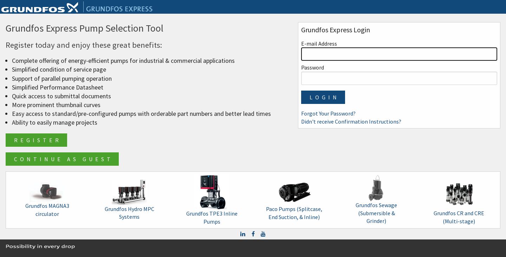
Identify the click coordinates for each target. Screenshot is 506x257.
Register (37, 140)
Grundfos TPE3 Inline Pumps (212, 199)
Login (324, 97)
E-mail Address (399, 50)
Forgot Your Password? (328, 113)
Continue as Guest (63, 159)
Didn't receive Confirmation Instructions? (351, 121)
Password (399, 74)
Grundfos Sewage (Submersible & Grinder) (376, 199)
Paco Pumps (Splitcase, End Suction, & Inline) (294, 199)
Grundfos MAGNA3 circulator (47, 199)
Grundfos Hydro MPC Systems (129, 199)
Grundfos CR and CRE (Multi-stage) (459, 199)
